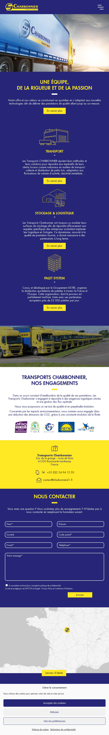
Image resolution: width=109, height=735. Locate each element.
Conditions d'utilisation (64, 594)
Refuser (54, 712)
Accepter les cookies (54, 703)
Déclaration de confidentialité (63, 730)
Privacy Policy (46, 594)
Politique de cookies (40, 730)
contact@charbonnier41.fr (58, 480)
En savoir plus (54, 111)
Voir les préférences (54, 721)
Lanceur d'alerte (54, 678)
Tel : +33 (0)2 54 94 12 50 (58, 472)
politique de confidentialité (50, 591)
